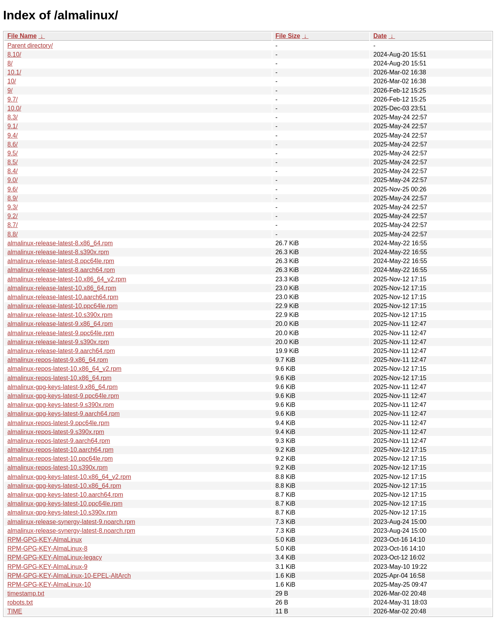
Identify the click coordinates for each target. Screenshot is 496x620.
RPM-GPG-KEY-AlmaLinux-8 (47, 548)
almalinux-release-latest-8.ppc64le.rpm (60, 261)
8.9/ (12, 198)
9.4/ (12, 135)
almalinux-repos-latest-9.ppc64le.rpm (58, 423)
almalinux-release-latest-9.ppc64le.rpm (60, 333)
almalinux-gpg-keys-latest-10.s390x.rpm (62, 512)
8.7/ (12, 225)
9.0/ (12, 180)
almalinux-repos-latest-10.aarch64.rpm (60, 449)
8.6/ (12, 144)
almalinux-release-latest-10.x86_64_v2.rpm (66, 279)
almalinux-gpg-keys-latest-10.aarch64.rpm (65, 494)
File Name (22, 36)
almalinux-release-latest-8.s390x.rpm (58, 252)
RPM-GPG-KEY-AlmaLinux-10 (49, 584)
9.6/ (12, 189)
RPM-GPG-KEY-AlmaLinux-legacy (54, 557)
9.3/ (12, 207)
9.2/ (12, 216)
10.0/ (14, 108)
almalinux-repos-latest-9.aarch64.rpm (58, 440)
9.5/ (12, 153)
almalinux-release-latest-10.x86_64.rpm (61, 288)
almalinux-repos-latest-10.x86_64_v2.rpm (64, 368)
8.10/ (14, 54)
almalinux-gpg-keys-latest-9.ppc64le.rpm (63, 396)
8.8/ (12, 234)
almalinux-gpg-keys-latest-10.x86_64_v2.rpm (69, 477)
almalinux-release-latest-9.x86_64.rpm (60, 323)
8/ (9, 63)
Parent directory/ (30, 45)
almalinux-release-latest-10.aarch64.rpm (62, 297)
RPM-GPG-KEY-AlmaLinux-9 (47, 566)
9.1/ (12, 126)
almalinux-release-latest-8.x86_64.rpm (60, 243)
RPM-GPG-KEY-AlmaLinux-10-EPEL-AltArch (69, 575)
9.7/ (12, 99)
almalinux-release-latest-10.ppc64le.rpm (62, 306)
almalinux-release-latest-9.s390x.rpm (58, 342)
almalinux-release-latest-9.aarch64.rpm (61, 351)
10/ (11, 81)
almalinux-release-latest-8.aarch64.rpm (61, 270)
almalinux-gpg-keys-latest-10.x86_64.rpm (64, 485)
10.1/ (14, 72)
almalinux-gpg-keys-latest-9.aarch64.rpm (63, 413)
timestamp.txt (25, 593)
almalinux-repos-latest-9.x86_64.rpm (57, 359)
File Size (288, 36)
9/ (9, 90)
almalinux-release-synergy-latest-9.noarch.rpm (71, 521)
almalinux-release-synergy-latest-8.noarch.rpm (71, 530)
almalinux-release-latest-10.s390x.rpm (59, 315)
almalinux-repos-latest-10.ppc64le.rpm (60, 458)
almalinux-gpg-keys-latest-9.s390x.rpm (60, 404)
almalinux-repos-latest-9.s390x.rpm (55, 432)
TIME (14, 611)
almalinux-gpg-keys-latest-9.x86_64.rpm (62, 387)
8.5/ (12, 162)
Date (380, 36)
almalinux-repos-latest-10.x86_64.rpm (59, 378)
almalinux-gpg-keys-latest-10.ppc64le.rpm (64, 503)
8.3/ (12, 117)
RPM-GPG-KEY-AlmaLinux (44, 539)
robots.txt (20, 602)
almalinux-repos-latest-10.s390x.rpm (57, 467)
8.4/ (12, 171)
